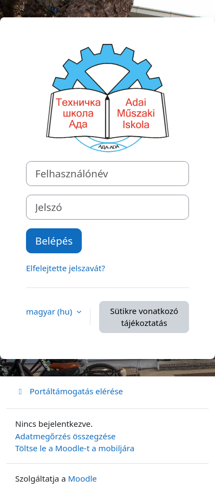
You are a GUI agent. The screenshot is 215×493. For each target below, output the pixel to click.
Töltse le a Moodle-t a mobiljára (74, 448)
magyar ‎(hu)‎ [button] (50, 311)
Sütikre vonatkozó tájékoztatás (144, 317)
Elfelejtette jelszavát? (65, 267)
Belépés (54, 240)
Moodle (82, 478)
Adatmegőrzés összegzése (65, 436)
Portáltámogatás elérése (69, 391)
